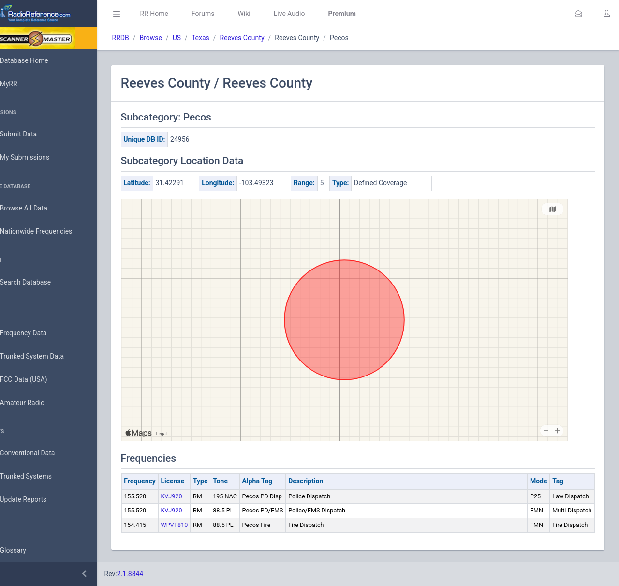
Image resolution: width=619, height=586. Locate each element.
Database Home (37, 60)
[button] (578, 13)
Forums (230, 13)
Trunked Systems (39, 476)
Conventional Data (41, 453)
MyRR (22, 83)
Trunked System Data (45, 356)
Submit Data (32, 134)
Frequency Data (37, 333)
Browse (178, 38)
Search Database (39, 282)
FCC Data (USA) (37, 380)
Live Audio (316, 13)
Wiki (271, 13)
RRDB (147, 38)
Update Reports (37, 500)
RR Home (181, 13)
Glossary (26, 550)
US (204, 38)
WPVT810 (201, 524)
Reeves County (269, 38)
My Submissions (38, 157)
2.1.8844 (157, 574)
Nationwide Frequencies (50, 231)
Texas (227, 38)
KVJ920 (198, 496)
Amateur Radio (36, 403)
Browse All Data (37, 208)
